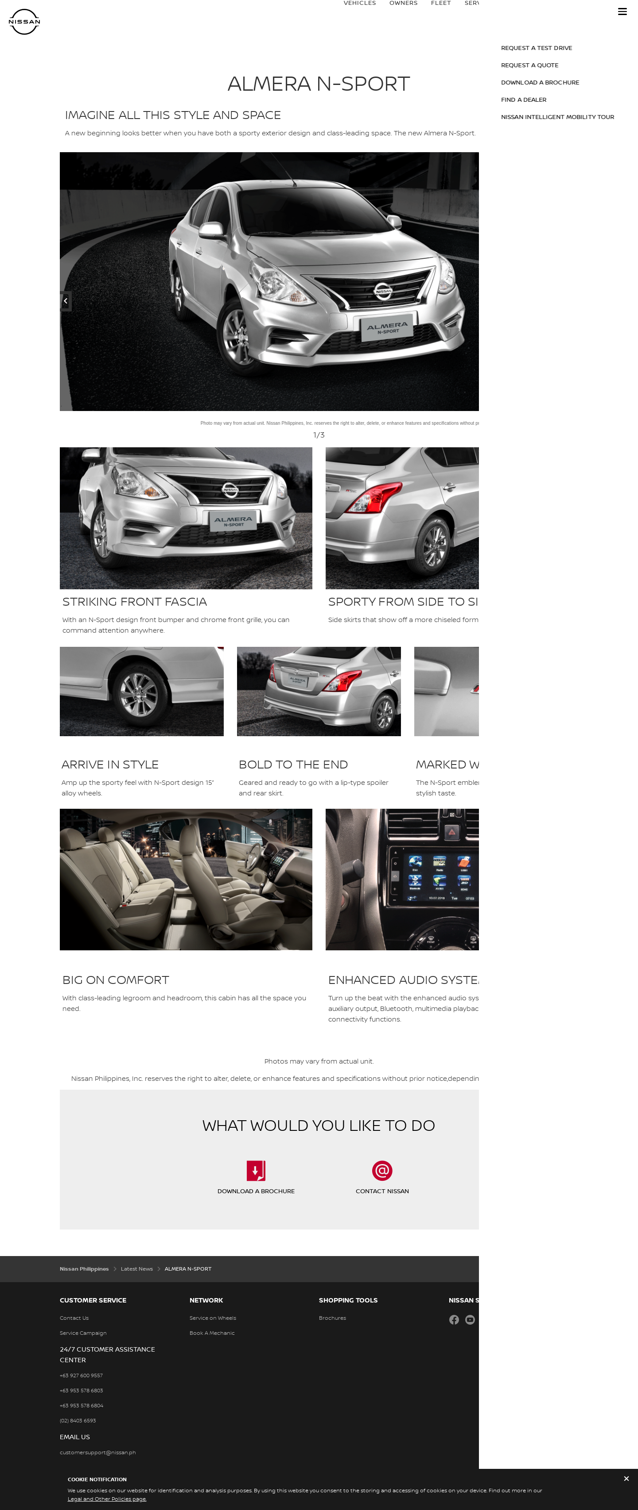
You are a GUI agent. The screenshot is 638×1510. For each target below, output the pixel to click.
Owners (395, 12)
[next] (524, 282)
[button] (622, 11)
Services (472, 12)
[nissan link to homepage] (24, 22)
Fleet (432, 12)
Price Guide (585, 12)
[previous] (113, 282)
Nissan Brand (526, 12)
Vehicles (351, 12)
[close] (626, 1479)
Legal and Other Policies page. (107, 1499)
